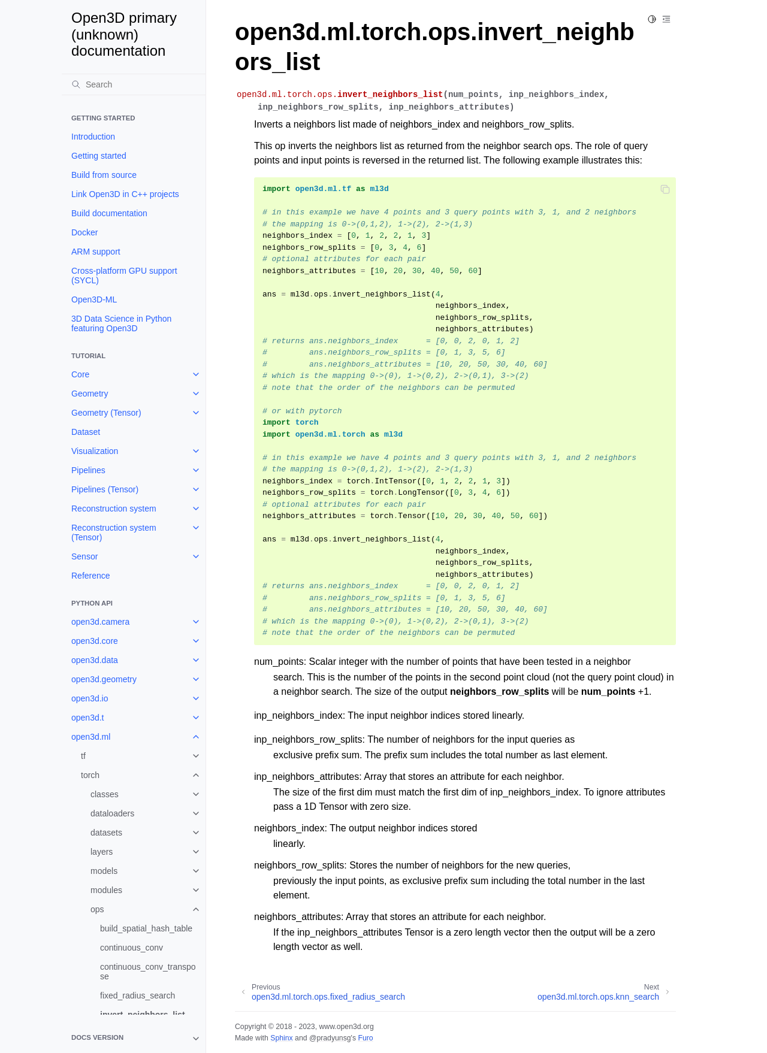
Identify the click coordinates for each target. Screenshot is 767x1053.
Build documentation (109, 213)
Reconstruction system (113, 508)
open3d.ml (90, 737)
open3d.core (94, 641)
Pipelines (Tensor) (104, 489)
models (103, 871)
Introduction (93, 136)
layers (101, 852)
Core (80, 374)
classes (104, 794)
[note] (134, 1038)
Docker (84, 232)
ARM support (95, 251)
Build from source (104, 175)
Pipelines (88, 470)
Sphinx (281, 1038)
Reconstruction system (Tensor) (113, 532)
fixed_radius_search (137, 995)
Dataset (85, 432)
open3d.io (89, 698)
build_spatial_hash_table (146, 928)
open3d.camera (100, 622)
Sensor (84, 556)
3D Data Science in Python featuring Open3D (121, 323)
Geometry (89, 393)
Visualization (94, 451)
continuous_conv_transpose (148, 971)
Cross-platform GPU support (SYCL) (124, 275)
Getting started (98, 156)
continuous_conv (131, 947)
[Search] (134, 84)
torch (90, 775)
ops (97, 909)
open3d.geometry (104, 679)
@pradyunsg (330, 1038)
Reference (90, 575)
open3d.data (94, 660)
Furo (365, 1038)
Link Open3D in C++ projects (125, 194)
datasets (106, 832)
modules (106, 890)
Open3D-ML (94, 299)
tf (83, 756)
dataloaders (112, 813)
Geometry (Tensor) (106, 412)
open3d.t (87, 717)
